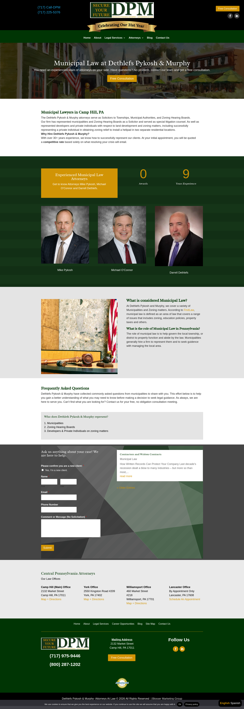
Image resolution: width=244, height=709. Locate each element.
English (225, 703)
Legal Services (113, 37)
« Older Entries (126, 487)
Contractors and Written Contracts (141, 454)
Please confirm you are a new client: (62, 466)
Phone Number (49, 504)
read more (126, 476)
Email (45, 492)
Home (87, 37)
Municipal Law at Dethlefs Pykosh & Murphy (122, 63)
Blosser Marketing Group (167, 698)
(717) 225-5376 (49, 12)
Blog (150, 37)
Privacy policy (192, 704)
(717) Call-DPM (49, 7)
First (43, 486)
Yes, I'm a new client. (56, 470)
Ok (179, 704)
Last (62, 486)
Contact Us (162, 37)
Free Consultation (227, 8)
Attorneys (135, 37)
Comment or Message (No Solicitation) (64, 517)
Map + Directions (51, 599)
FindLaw (189, 309)
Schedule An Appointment (184, 599)
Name (45, 476)
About (97, 37)
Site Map (150, 624)
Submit (47, 547)
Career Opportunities (123, 624)
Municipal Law (128, 459)
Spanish (235, 703)
